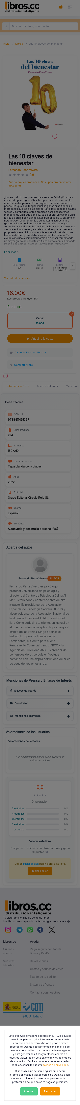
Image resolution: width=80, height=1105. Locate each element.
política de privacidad (55, 1064)
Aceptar (29, 1091)
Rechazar (50, 1091)
